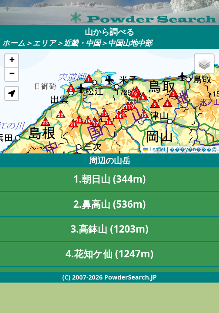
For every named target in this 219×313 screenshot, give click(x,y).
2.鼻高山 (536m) (109, 204)
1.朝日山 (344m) (109, 179)
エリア (44, 43)
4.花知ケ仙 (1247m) (109, 253)
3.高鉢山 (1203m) (109, 229)
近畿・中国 (81, 43)
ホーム (13, 43)
